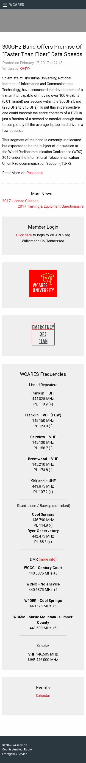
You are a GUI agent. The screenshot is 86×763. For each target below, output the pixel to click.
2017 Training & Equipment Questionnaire (51, 206)
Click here (24, 235)
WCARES (16, 5)
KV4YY (24, 68)
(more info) (47, 559)
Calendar (43, 695)
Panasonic (34, 173)
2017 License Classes (20, 201)
